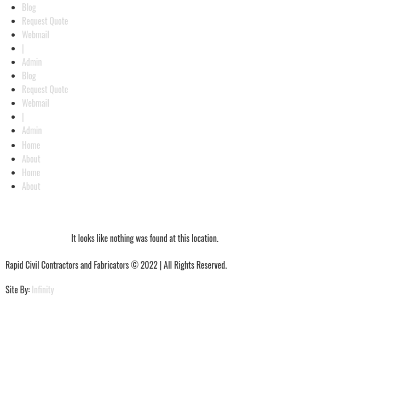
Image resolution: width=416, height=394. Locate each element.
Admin (32, 61)
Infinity (43, 289)
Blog (29, 7)
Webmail (35, 34)
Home (31, 145)
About (31, 158)
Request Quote (45, 20)
